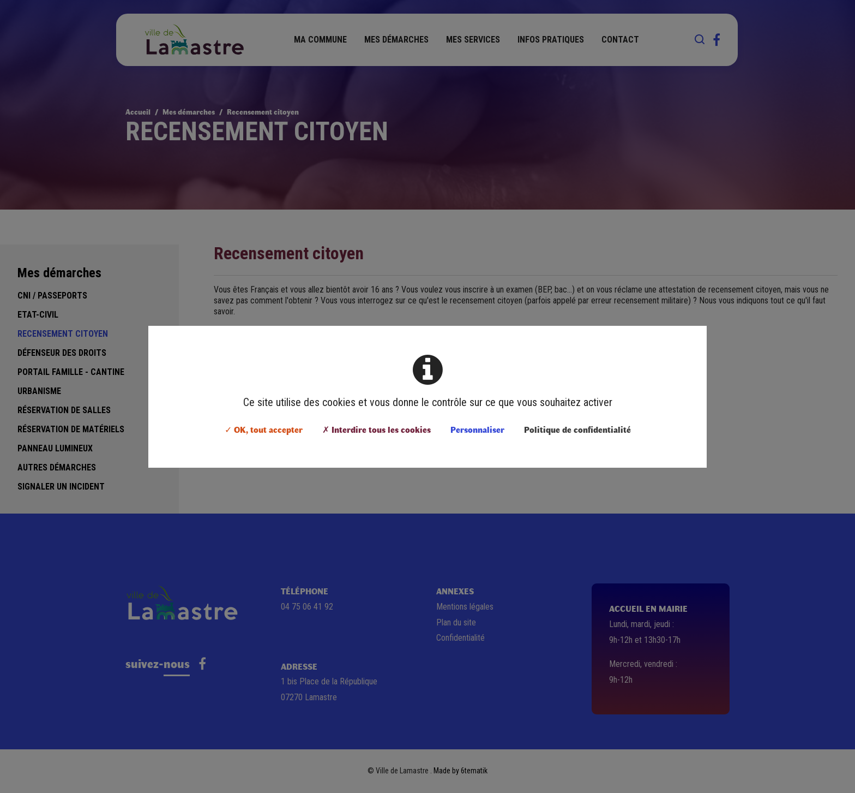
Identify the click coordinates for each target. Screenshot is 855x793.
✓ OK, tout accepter (264, 429)
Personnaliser (477, 429)
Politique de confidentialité (577, 429)
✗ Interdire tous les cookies (376, 429)
